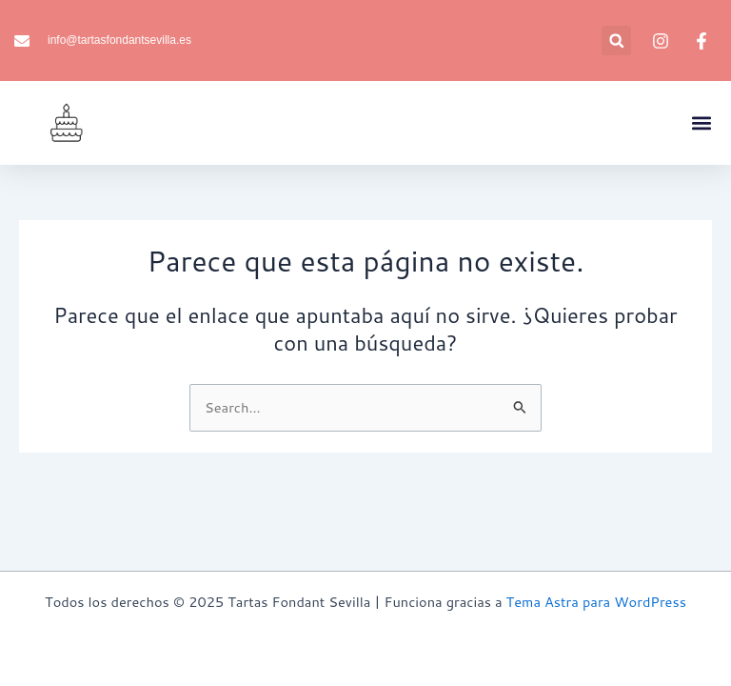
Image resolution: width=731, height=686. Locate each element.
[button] (616, 40)
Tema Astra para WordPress (596, 602)
